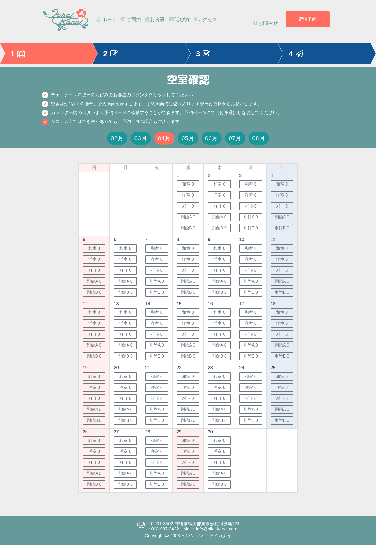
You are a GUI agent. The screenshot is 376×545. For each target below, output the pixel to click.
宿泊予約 (307, 19)
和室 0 (188, 184)
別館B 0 (188, 228)
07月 (235, 138)
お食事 (155, 19)
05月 (188, 138)
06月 (211, 138)
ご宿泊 (131, 19)
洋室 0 (188, 195)
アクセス (206, 19)
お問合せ (265, 23)
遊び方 (179, 19)
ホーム (106, 19)
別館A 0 (188, 217)
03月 (141, 138)
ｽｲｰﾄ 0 (188, 206)
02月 (117, 138)
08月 (258, 138)
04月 (164, 138)
